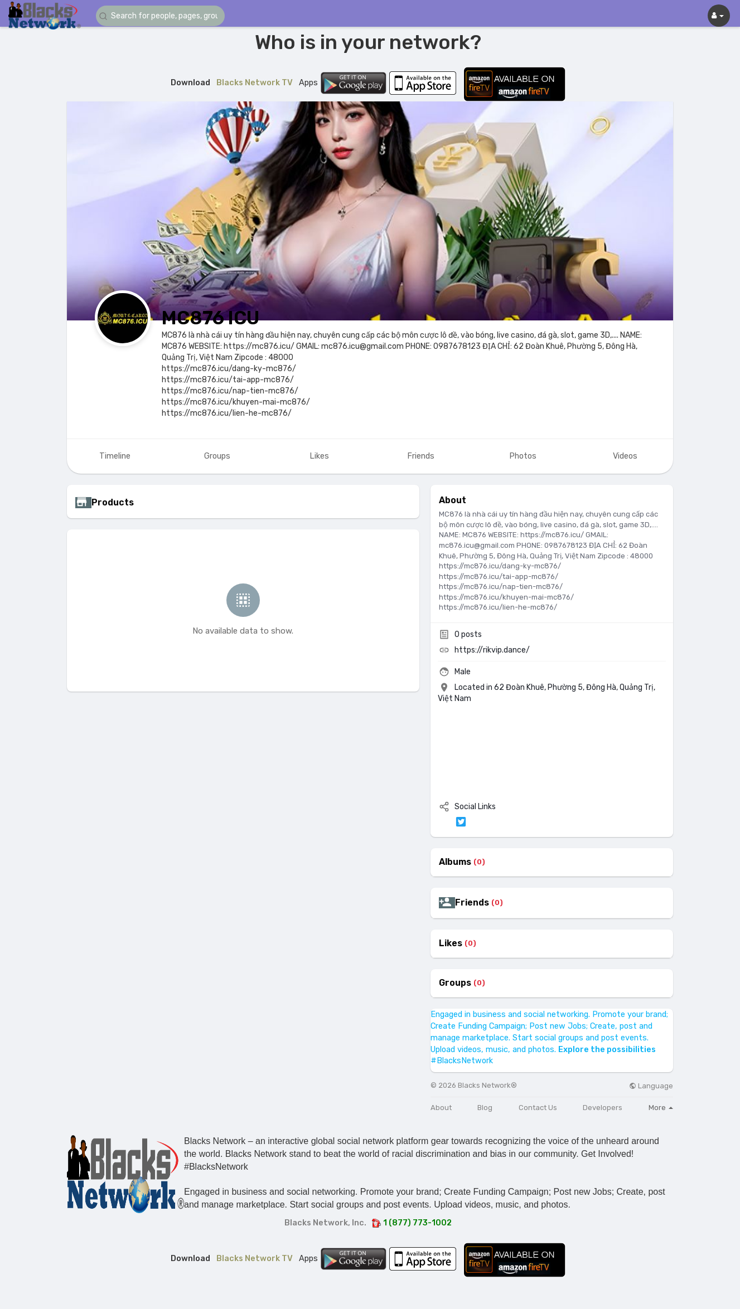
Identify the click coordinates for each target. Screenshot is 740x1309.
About (441, 1107)
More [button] (661, 1107)
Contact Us (538, 1107)
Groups (455, 983)
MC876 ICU (210, 318)
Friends (472, 902)
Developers (602, 1107)
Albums (455, 862)
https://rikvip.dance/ (492, 650)
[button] (163, 16)
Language (651, 1085)
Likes (450, 943)
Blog (484, 1107)
